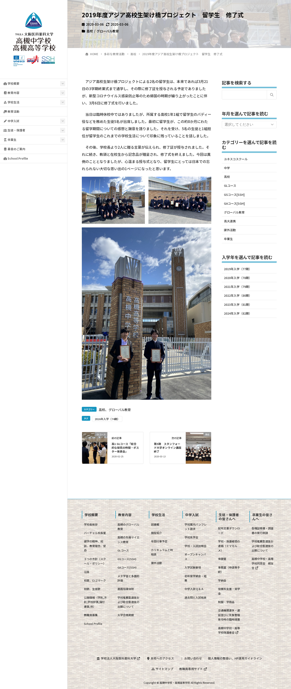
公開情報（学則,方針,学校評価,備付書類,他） (95, 602)
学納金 (222, 580)
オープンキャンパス (195, 556)
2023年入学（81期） (238, 304)
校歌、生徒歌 (92, 589)
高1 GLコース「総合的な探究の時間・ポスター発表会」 (125, 447)
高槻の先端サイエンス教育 (128, 539)
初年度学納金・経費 (195, 578)
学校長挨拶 (91, 524)
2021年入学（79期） (238, 286)
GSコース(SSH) (126, 559)
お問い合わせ (191, 658)
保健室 (222, 559)
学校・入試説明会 (195, 546)
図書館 (155, 524)
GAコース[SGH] (234, 203)
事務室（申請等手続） (229, 569)
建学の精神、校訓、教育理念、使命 (95, 545)
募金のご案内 (14, 149)
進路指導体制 (125, 589)
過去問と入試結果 (195, 598)
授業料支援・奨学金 (229, 591)
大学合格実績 (125, 615)
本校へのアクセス (160, 658)
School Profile (15, 158)
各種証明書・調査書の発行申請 (262, 530)
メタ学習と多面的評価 (128, 578)
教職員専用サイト (193, 669)
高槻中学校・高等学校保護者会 (229, 630)
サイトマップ (162, 669)
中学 (227, 168)
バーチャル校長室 (95, 533)
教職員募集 (91, 615)
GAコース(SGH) (127, 567)
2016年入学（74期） (107, 419)
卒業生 (9, 140)
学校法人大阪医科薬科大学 (118, 658)
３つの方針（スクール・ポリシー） (95, 561)
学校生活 (11, 102)
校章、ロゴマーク (95, 580)
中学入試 (11, 121)
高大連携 (230, 221)
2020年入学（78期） (238, 278)
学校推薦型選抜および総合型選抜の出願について (128, 602)
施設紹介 (156, 533)
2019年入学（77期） (238, 269)
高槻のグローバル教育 (128, 526)
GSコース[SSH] (234, 194)
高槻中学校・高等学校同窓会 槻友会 (262, 563)
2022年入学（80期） (238, 295)
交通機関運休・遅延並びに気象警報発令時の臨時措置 (229, 614)
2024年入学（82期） (238, 313)
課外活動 (230, 230)
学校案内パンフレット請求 (196, 526)
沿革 (86, 572)
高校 (89, 31)
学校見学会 (191, 537)
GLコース (230, 185)
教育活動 (11, 111)
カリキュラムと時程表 (162, 552)
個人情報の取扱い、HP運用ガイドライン (235, 658)
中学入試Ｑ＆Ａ (194, 589)
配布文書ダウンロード (229, 530)
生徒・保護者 (14, 130)
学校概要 (11, 83)
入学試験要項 (193, 567)
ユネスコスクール (236, 159)
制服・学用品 (226, 602)
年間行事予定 (159, 541)
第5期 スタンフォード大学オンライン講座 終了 (169, 447)
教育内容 (11, 93)
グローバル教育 (108, 31)
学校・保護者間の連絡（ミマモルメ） (229, 545)
